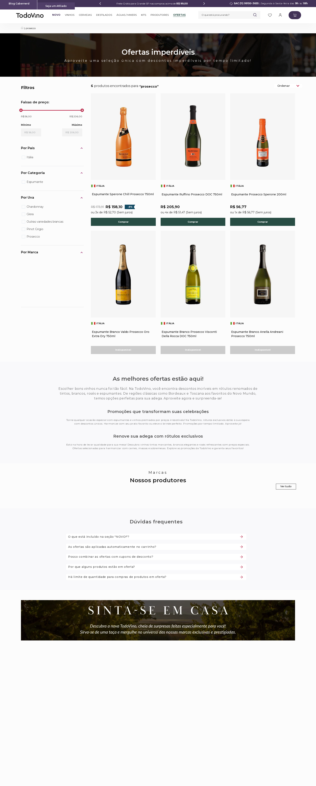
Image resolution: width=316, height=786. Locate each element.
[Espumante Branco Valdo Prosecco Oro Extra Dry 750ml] (123, 296)
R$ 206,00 (76, 116)
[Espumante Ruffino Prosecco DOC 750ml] (193, 162)
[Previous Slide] (100, 3)
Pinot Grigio (35, 229)
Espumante (35, 182)
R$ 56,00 (26, 116)
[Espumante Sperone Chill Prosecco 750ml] (123, 162)
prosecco (31, 28)
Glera (30, 214)
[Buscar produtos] (255, 15)
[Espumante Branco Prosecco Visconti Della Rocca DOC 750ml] (193, 296)
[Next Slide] (204, 3)
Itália (30, 157)
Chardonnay (35, 207)
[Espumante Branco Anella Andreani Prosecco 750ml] (262, 296)
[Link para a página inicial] (22, 28)
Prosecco (33, 236)
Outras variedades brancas (45, 221)
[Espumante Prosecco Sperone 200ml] (262, 162)
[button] (52, 148)
